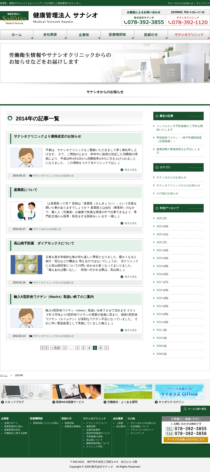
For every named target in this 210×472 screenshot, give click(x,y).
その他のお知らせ (167, 193)
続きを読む (131, 169)
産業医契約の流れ (13, 426)
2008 (159, 353)
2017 (159, 282)
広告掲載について (139, 426)
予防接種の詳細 (94, 436)
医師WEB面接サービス (98, 433)
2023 (159, 234)
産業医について (25, 190)
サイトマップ (203, 3)
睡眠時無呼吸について (97, 443)
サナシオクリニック (94, 418)
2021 (159, 250)
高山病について (94, 440)
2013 (159, 314)
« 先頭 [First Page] (56, 347)
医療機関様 (36, 418)
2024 (159, 226)
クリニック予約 (94, 446)
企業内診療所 (93, 429)
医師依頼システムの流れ (46, 423)
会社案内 (120, 426)
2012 (159, 322)
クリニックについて (96, 423)
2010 (159, 337)
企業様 (5, 418)
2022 (159, 242)
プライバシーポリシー (142, 429)
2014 (159, 306)
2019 (159, 266)
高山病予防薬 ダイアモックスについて (44, 243)
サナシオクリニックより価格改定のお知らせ (47, 136)
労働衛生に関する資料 (15, 433)
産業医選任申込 (12, 429)
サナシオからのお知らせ (180, 3)
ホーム (4, 375)
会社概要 (118, 418)
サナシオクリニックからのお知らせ (53, 175)
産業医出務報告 (73, 426)
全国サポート (11, 423)
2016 (159, 290)
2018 (159, 274)
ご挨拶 (119, 423)
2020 (159, 258)
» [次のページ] (107, 347)
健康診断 (91, 426)
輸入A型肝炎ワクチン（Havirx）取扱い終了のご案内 (54, 297)
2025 (159, 218)
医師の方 (67, 418)
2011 (159, 329)
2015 (159, 298)
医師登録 (69, 423)
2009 (159, 345)
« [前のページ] (65, 347)
